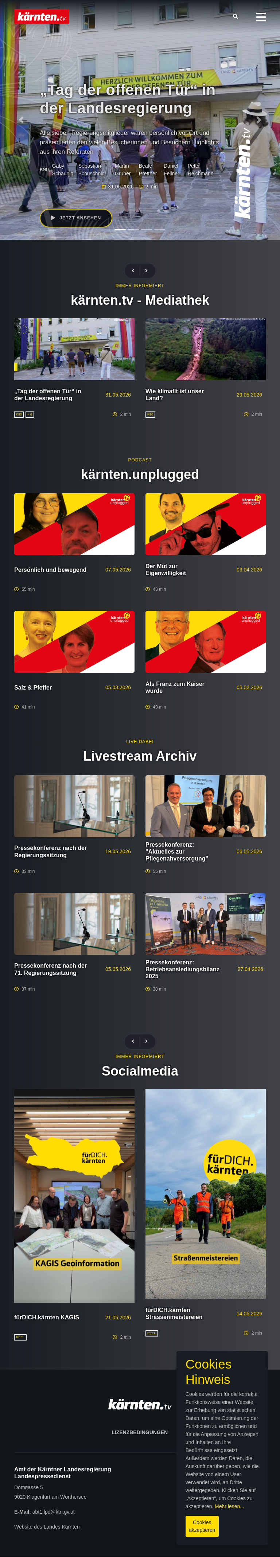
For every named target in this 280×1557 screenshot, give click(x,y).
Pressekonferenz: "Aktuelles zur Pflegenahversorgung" (176, 852)
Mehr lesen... (175, 1508)
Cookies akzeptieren (159, 1524)
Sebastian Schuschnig (91, 169)
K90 (44, 169)
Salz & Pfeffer (33, 687)
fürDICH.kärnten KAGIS (46, 1317)
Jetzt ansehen (77, 218)
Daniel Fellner (171, 169)
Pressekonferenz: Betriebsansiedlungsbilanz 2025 (182, 969)
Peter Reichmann (201, 169)
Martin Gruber (123, 169)
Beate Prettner (148, 169)
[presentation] (136, 271)
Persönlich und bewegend (50, 570)
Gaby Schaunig (62, 169)
